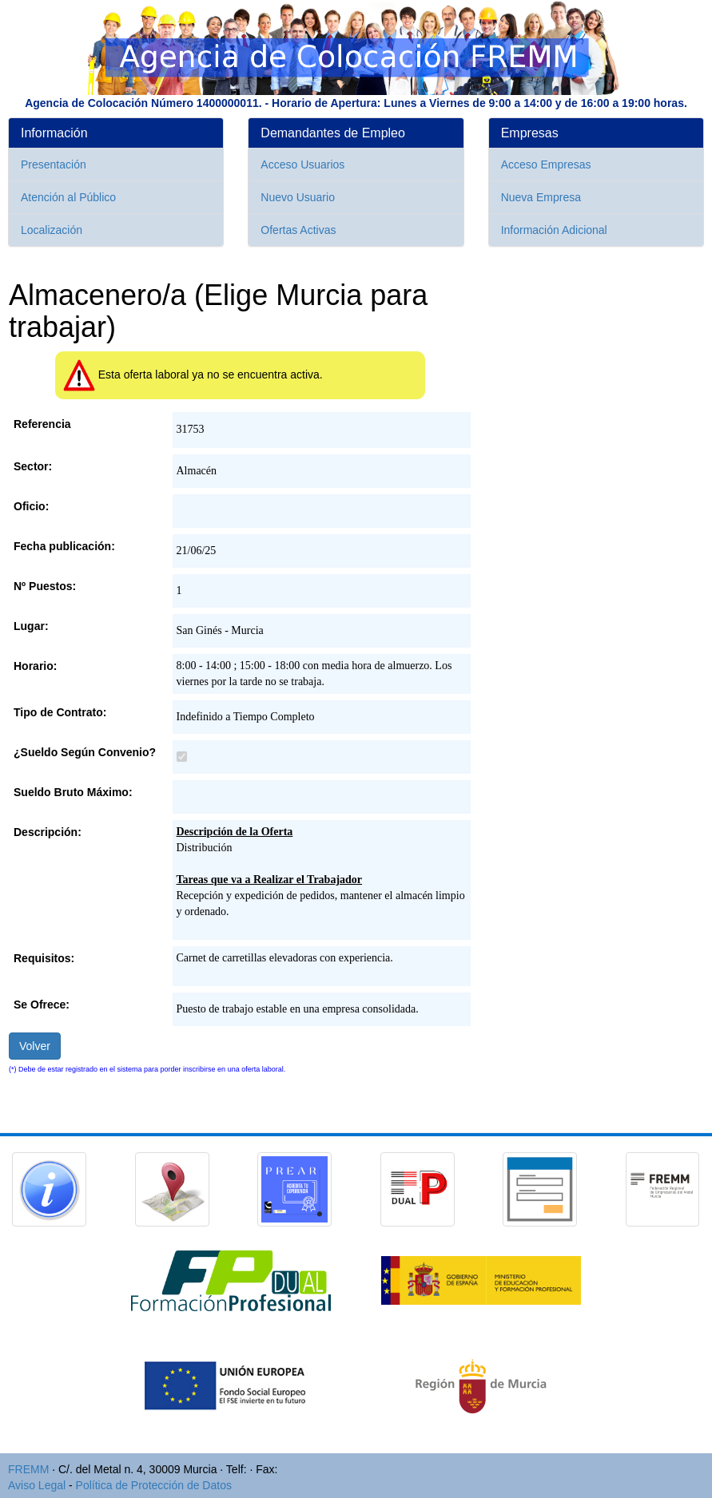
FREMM (28, 1469)
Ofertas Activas (298, 230)
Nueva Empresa (541, 197)
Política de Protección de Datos (154, 1485)
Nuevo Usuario (298, 197)
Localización (51, 230)
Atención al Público (68, 197)
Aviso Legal (37, 1485)
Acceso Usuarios (302, 164)
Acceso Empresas (546, 164)
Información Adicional (554, 230)
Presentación (53, 164)
